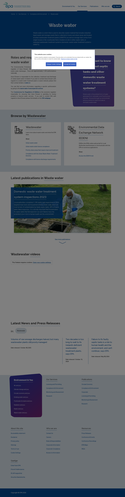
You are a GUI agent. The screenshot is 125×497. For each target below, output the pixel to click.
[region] (63, 59)
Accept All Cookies (69, 64)
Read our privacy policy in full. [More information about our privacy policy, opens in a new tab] (69, 59)
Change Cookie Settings (54, 64)
